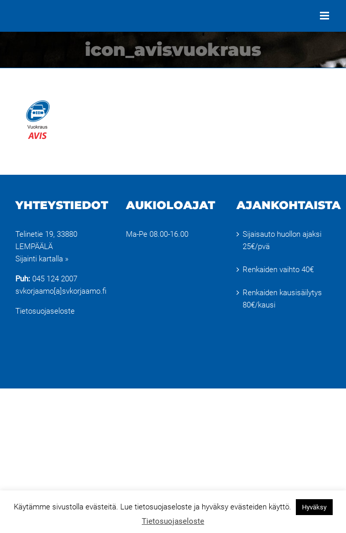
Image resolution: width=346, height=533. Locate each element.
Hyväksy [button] (314, 507)
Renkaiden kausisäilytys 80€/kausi (282, 299)
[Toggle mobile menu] (325, 15)
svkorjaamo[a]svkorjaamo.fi (60, 291)
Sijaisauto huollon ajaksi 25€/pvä (282, 240)
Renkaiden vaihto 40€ (278, 269)
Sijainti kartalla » (42, 258)
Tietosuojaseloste (45, 311)
